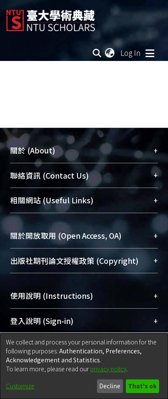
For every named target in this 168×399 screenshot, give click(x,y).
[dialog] (84, 366)
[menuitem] (110, 52)
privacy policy (108, 368)
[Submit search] (96, 53)
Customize (20, 386)
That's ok (142, 386)
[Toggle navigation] (150, 53)
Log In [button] (131, 52)
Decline (109, 386)
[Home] (50, 17)
